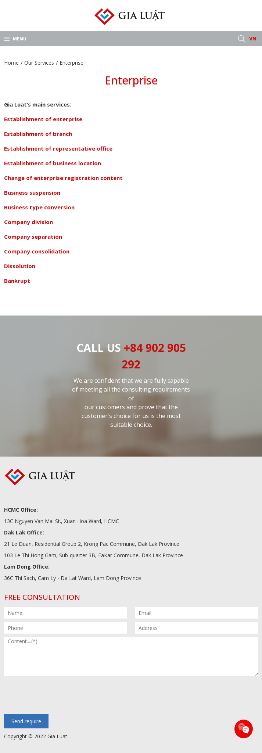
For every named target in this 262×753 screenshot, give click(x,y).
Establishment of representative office (58, 148)
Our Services (39, 62)
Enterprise (71, 62)
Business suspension (32, 192)
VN (252, 38)
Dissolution (19, 266)
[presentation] (60, 695)
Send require (26, 721)
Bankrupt (17, 280)
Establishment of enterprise (43, 119)
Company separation (33, 236)
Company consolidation (36, 251)
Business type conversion (39, 207)
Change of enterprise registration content (63, 177)
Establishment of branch (38, 133)
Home (11, 62)
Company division (28, 222)
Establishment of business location (52, 163)
